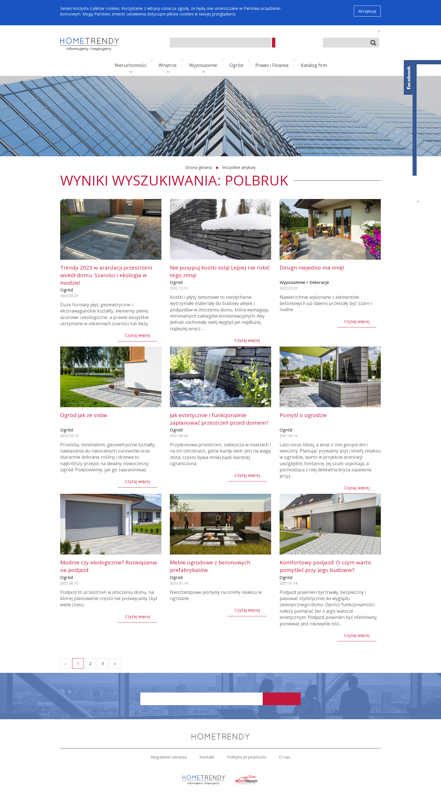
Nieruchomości (130, 65)
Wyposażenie (203, 65)
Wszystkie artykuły (239, 167)
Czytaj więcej (137, 335)
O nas (284, 757)
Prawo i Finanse (272, 65)
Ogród (236, 65)
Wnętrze (168, 65)
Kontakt (207, 757)
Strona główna (198, 167)
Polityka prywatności (247, 757)
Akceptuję (367, 11)
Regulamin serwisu (169, 757)
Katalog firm (314, 65)
